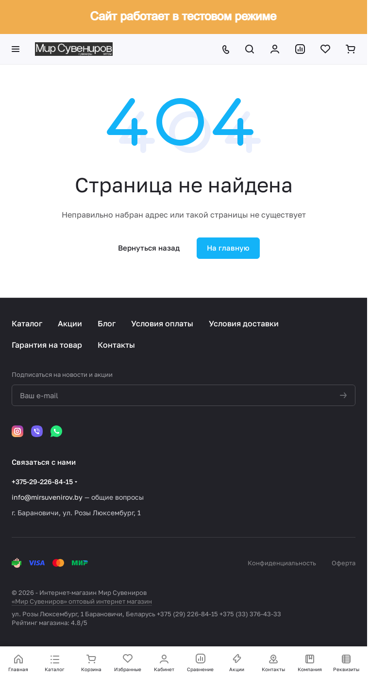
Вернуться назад (149, 247)
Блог (107, 323)
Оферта (343, 563)
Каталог (27, 323)
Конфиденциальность (282, 563)
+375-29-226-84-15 (42, 481)
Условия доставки (244, 323)
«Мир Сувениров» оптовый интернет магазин (82, 601)
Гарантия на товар (47, 345)
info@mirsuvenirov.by (47, 497)
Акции (70, 323)
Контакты (116, 345)
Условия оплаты (162, 323)
